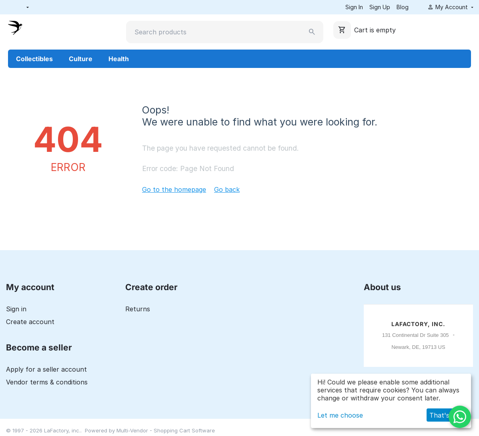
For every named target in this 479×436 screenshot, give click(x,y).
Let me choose (340, 415)
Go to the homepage (174, 189)
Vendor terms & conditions (47, 382)
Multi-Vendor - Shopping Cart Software (165, 430)
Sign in (16, 309)
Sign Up (379, 7)
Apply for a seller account (46, 369)
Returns (137, 309)
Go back (227, 189)
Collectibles (34, 59)
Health (118, 59)
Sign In (354, 7)
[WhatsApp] (460, 417)
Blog (403, 7)
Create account (30, 322)
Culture (80, 59)
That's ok (444, 415)
